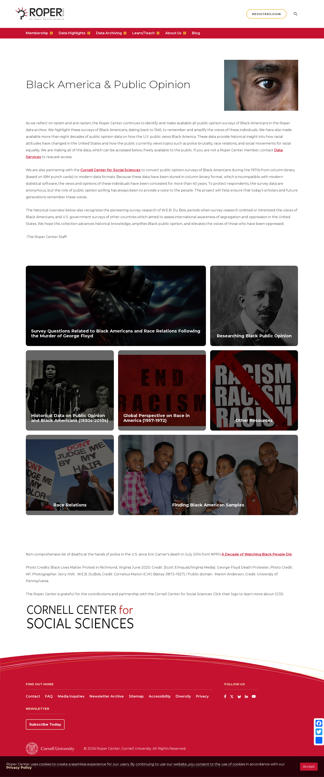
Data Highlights (72, 35)
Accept (309, 767)
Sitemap (136, 696)
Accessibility (160, 696)
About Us (173, 35)
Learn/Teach (143, 35)
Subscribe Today (45, 724)
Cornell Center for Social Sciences (110, 170)
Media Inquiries (71, 696)
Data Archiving (109, 35)
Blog (196, 35)
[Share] (319, 740)
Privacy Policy (19, 768)
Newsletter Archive (107, 696)
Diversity (183, 696)
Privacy (202, 696)
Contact (33, 696)
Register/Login (266, 15)
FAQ (49, 696)
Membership (37, 35)
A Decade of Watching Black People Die (257, 554)
